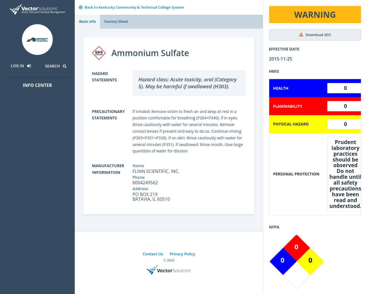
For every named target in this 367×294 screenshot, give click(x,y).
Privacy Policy (182, 254)
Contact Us (153, 254)
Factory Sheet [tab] (116, 21)
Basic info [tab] (87, 21)
